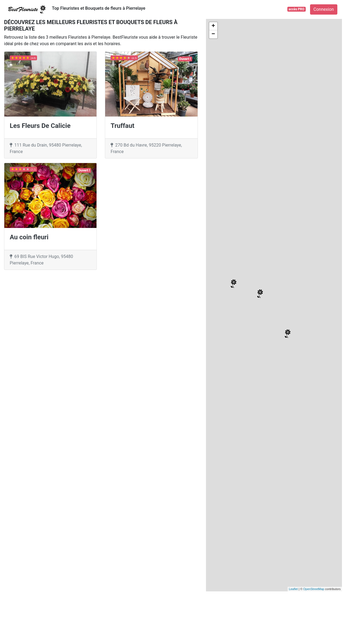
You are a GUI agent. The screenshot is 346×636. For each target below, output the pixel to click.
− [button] (213, 34)
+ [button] (213, 26)
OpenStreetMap (313, 589)
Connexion (324, 9)
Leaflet (293, 589)
